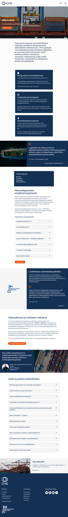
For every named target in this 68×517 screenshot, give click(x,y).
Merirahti (18, 176)
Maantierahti (19, 180)
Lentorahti (19, 178)
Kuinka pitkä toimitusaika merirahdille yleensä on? (25, 402)
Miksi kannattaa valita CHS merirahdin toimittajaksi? (25, 385)
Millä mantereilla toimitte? (18, 421)
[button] (65, 3)
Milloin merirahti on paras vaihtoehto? (21, 390)
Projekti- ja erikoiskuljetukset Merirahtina (28, 233)
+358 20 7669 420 (14, 368)
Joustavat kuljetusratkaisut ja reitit (26, 244)
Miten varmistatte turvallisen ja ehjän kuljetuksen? (25, 433)
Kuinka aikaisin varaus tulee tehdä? (20, 450)
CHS (3, 16)
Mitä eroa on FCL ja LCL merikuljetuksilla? (22, 444)
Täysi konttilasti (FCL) (22, 227)
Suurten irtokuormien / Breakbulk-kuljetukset (30, 238)
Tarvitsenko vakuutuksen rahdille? (20, 427)
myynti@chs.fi (13, 369)
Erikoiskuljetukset (21, 182)
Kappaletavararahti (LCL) (23, 221)
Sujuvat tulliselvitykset (23, 256)
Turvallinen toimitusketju (23, 250)
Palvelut (7, 16)
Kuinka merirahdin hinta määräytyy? (20, 396)
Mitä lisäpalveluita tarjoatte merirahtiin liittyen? (24, 438)
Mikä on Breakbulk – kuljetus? (19, 415)
